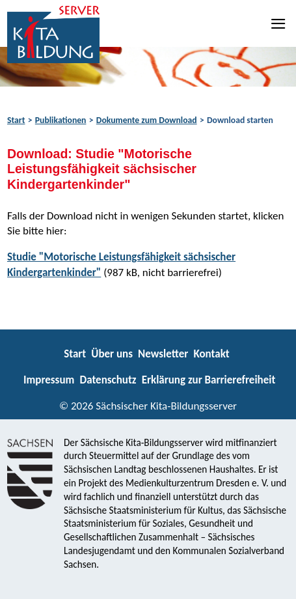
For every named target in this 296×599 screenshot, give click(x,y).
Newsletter (163, 354)
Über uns (112, 354)
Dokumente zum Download (146, 120)
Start (16, 120)
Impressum (48, 380)
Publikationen (61, 120)
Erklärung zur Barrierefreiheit (209, 380)
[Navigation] (279, 23)
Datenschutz (107, 380)
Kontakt (211, 354)
